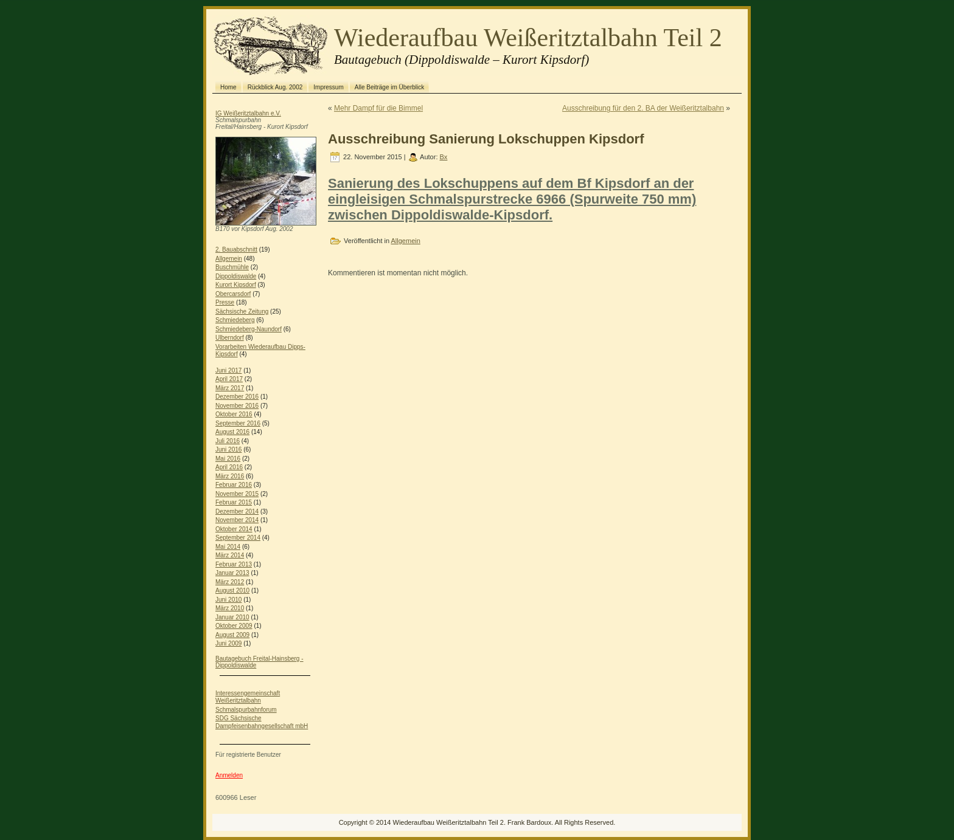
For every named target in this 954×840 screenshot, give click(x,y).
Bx (444, 156)
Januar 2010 (232, 617)
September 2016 (237, 423)
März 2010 (229, 608)
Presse (224, 302)
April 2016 (229, 467)
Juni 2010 (228, 599)
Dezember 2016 (237, 396)
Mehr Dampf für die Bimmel (378, 108)
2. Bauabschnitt (236, 249)
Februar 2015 (233, 502)
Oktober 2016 (233, 414)
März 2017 (229, 388)
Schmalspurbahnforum (246, 709)
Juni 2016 (228, 449)
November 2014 (237, 520)
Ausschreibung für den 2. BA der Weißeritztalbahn (643, 108)
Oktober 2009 (233, 625)
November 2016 (237, 405)
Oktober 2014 (233, 529)
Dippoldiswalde (235, 276)
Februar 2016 (233, 484)
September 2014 (237, 537)
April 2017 (229, 379)
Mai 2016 (227, 458)
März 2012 (229, 582)
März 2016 (229, 476)
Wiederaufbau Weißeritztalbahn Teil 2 (528, 38)
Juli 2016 (227, 441)
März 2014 (229, 555)
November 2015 (237, 494)
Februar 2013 (233, 564)
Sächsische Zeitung (241, 311)
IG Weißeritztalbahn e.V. (248, 113)
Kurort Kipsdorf (235, 284)
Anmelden (229, 775)
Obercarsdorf (233, 294)
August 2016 (232, 432)
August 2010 (232, 590)
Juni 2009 (228, 643)
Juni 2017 (228, 370)
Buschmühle (232, 267)
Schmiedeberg (234, 320)
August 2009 (232, 635)
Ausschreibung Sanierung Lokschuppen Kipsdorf (486, 138)
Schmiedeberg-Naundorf (248, 329)
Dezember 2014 (237, 511)
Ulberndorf (229, 337)
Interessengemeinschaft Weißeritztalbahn (247, 697)
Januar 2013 (232, 573)
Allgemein (228, 258)
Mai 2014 (227, 546)
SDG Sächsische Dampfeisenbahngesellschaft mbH (261, 722)
